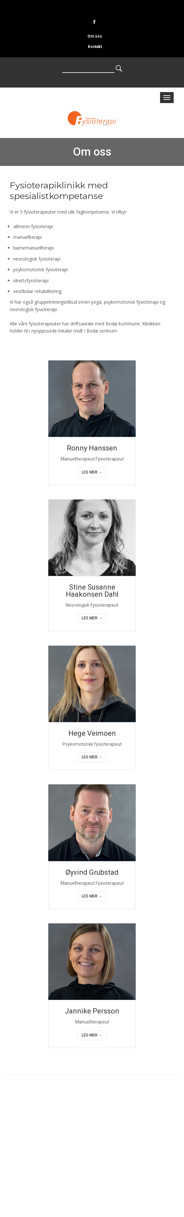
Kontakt (95, 46)
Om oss (94, 36)
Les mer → (92, 472)
